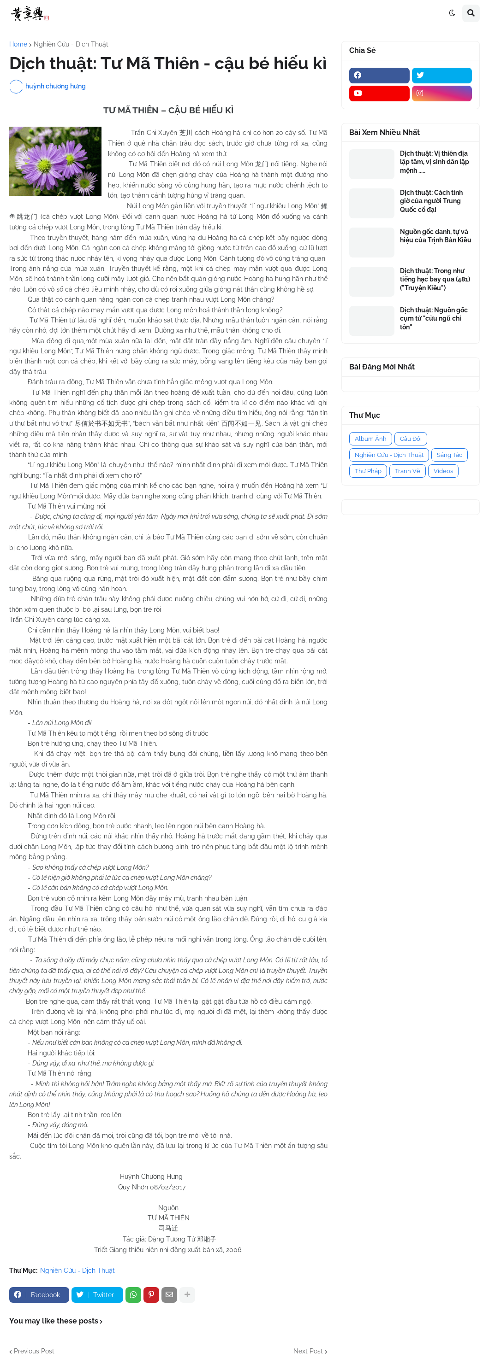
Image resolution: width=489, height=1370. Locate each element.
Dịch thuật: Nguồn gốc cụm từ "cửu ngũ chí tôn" (434, 318)
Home (18, 44)
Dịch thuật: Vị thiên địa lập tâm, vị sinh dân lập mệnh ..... (434, 162)
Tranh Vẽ (407, 471)
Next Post (308, 1351)
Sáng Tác (449, 454)
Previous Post (34, 1351)
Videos (443, 471)
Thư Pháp (368, 471)
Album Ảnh (371, 438)
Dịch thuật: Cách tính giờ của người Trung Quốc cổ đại (431, 201)
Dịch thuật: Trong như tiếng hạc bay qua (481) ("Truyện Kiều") (435, 279)
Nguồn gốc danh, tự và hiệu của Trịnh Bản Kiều (435, 236)
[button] (452, 13)
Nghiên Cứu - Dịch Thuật (71, 44)
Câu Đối (411, 438)
